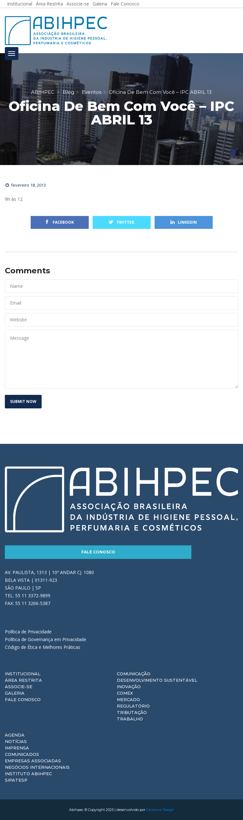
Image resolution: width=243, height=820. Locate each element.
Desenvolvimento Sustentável (157, 680)
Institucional (22, 673)
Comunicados (22, 754)
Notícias (16, 741)
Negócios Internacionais (37, 767)
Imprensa (17, 747)
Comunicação (133, 673)
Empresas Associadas (33, 760)
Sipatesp (16, 780)
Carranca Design (160, 809)
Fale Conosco (98, 552)
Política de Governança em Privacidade (45, 639)
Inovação (129, 686)
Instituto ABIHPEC (28, 773)
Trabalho (130, 718)
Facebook (60, 222)
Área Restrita (23, 680)
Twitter (121, 222)
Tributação (132, 712)
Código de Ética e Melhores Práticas (42, 647)
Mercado (128, 699)
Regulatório (133, 705)
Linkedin (183, 222)
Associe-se (18, 686)
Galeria (15, 693)
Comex (125, 693)
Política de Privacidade (28, 632)
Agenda (15, 734)
